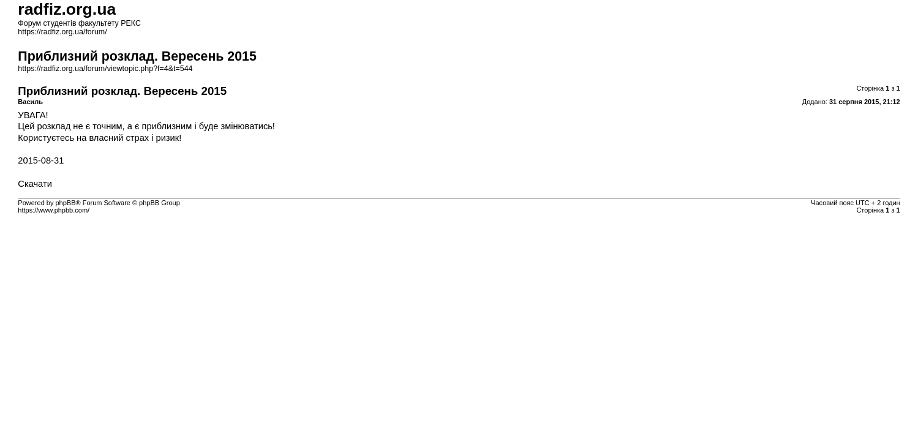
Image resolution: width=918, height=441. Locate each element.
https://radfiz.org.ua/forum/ (62, 32)
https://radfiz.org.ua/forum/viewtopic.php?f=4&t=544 (105, 68)
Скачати (35, 184)
